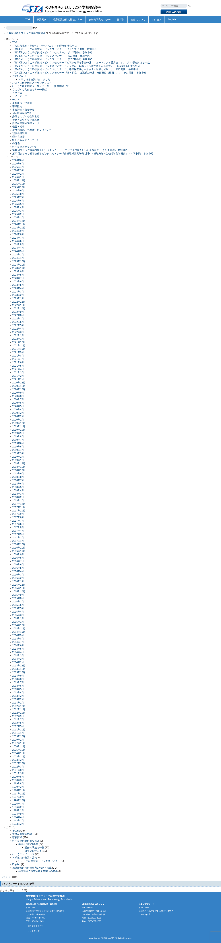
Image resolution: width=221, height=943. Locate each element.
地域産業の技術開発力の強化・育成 (32, 867)
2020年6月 (18, 403)
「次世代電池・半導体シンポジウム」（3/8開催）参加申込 (44, 45)
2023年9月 (18, 271)
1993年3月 (18, 824)
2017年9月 (18, 514)
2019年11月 (18, 426)
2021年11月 (18, 345)
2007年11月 (18, 743)
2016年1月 (18, 581)
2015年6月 (18, 605)
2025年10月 (18, 187)
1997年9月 (18, 797)
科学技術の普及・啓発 (24, 857)
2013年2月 (18, 699)
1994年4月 (18, 817)
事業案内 (42, 19)
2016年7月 (18, 561)
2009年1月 (18, 739)
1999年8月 (18, 783)
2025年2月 (18, 214)
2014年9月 (18, 635)
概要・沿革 (18, 126)
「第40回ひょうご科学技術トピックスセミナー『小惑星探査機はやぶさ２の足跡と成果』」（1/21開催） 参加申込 (75, 69)
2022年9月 (18, 312)
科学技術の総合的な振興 (25, 840)
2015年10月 (18, 591)
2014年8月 (18, 638)
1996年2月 (18, 807)
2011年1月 (18, 733)
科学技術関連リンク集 (24, 146)
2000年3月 (18, 780)
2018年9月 (18, 473)
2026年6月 (18, 160)
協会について (138, 19)
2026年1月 (18, 177)
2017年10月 (18, 510)
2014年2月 (18, 659)
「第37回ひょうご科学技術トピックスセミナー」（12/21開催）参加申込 (52, 59)
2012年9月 (18, 716)
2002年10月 (18, 763)
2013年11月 (18, 669)
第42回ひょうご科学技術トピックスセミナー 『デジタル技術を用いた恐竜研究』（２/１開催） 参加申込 (70, 150)
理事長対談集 (19, 133)
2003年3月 (18, 760)
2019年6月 (18, 443)
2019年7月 (18, 440)
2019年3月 (18, 453)
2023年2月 (18, 295)
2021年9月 (18, 352)
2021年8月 (18, 355)
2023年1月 (18, 298)
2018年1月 (18, 500)
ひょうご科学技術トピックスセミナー (39, 861)
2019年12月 (18, 423)
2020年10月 (18, 389)
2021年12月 (18, 342)
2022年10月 (18, 308)
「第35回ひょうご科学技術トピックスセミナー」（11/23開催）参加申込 (52, 52)
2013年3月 (18, 696)
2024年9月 (18, 231)
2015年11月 (18, 588)
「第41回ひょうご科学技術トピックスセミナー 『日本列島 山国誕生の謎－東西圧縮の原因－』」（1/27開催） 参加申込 (79, 72)
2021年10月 (18, 349)
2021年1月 (18, 379)
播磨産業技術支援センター (67, 19)
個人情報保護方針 (22, 113)
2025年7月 (18, 197)
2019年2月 (18, 456)
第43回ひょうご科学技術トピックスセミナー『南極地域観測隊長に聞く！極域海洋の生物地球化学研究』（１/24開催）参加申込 (82, 153)
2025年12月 (18, 180)
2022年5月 (18, 325)
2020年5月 (18, 406)
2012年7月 (18, 719)
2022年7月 (18, 318)
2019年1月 (18, 460)
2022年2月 (18, 335)
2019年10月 (18, 429)
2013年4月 (18, 692)
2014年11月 (18, 628)
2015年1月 (18, 621)
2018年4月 (18, 490)
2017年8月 (18, 517)
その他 (16, 830)
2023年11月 (18, 264)
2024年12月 (18, 221)
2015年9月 (18, 595)
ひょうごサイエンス (23, 854)
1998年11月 (18, 790)
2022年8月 (18, 315)
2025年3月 (18, 210)
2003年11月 (18, 756)
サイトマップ (19, 96)
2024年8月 (18, 234)
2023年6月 (18, 281)
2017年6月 (18, 524)
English (172, 19)
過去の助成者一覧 (34, 847)
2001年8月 (18, 770)
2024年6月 (18, 241)
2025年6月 (18, 200)
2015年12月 (18, 584)
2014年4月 (18, 652)
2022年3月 (18, 332)
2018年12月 (18, 463)
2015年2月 (18, 618)
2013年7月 (18, 682)
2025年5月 (18, 204)
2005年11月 (18, 750)
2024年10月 (18, 227)
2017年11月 (18, 507)
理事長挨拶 (18, 136)
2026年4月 (18, 167)
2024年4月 (18, 248)
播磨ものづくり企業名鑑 (25, 116)
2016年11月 (18, 547)
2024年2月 (18, 254)
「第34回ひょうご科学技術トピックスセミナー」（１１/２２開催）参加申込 (54, 49)
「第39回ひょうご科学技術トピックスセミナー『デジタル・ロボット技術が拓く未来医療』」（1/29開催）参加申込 (76, 66)
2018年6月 (18, 483)
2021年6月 (18, 362)
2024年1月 (18, 258)
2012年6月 (18, 723)
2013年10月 (18, 672)
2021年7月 (18, 359)
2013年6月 (18, 686)
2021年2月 (18, 376)
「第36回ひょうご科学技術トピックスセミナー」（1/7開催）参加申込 (51, 56)
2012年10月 (18, 712)
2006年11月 (18, 746)
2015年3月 (18, 615)
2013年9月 (18, 675)
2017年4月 (18, 531)
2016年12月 (18, 544)
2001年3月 (18, 773)
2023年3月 (18, 291)
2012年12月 (18, 706)
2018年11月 (18, 467)
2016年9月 (18, 554)
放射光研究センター (100, 19)
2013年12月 (18, 665)
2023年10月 (18, 268)
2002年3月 (18, 766)
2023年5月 (18, 285)
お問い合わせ (19, 76)
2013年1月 (18, 702)
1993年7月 (18, 820)
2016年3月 (18, 574)
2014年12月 (18, 625)
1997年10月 (18, 793)
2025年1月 (18, 217)
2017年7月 (18, 520)
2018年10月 (18, 470)
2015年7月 (18, 601)
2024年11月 (18, 224)
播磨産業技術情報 (22, 834)
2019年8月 (18, 436)
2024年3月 (18, 251)
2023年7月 (18, 278)
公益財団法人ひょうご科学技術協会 (63, 8)
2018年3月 (18, 493)
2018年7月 (18, 480)
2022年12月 (18, 301)
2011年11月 (18, 729)
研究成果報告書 (33, 851)
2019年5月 (18, 446)
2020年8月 (18, 396)
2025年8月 (18, 194)
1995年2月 (18, 810)
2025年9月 (18, 190)
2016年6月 (18, 564)
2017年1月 (18, 541)
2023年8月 (18, 274)
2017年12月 (18, 504)
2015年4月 (18, 611)
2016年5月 (18, 568)
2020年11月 (18, 386)
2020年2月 (18, 416)
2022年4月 (18, 328)
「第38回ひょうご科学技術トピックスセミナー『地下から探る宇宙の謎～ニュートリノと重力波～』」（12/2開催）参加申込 (81, 62)
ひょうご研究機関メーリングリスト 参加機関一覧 (40, 86)
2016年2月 (18, 578)
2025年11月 (18, 184)
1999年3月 (18, 787)
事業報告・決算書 (22, 103)
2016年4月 (18, 571)
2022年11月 (18, 305)
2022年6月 (18, 322)
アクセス (156, 19)
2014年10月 (18, 632)
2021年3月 (18, 372)
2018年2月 (18, 497)
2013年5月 (18, 689)
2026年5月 (18, 163)
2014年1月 (18, 662)
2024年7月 (18, 237)
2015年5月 (18, 608)
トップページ (5, 877)
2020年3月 (18, 413)
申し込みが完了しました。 (27, 140)
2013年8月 (18, 679)
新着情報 (17, 837)
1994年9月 (18, 814)
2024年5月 (18, 244)
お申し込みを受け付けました (34, 79)
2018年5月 (18, 487)
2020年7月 (18, 399)
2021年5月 (18, 365)
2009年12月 (18, 736)
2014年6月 (18, 645)
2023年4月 (18, 288)
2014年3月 (18, 655)
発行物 (120, 19)
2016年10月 (18, 551)
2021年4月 (18, 369)
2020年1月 (18, 419)
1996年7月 (18, 803)
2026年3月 (18, 170)
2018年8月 (18, 477)
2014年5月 (18, 648)
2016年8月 (18, 557)
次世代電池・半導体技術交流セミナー (33, 130)
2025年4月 (18, 207)
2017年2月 (18, 537)
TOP (27, 19)
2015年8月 (18, 598)
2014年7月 (18, 642)
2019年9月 (18, 433)
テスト (16, 99)
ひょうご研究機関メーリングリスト (32, 82)
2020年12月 (18, 382)
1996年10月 (18, 800)
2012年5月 (18, 726)
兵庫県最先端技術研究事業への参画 (38, 871)
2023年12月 (18, 261)
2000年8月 (18, 776)
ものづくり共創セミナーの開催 (29, 89)
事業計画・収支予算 (23, 109)
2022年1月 (18, 339)
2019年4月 (18, 450)
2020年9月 (18, 392)
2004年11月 (18, 753)
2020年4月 (18, 409)
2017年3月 (18, 534)
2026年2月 (18, 173)
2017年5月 (18, 527)
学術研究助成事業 (28, 844)
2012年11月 (18, 709)
